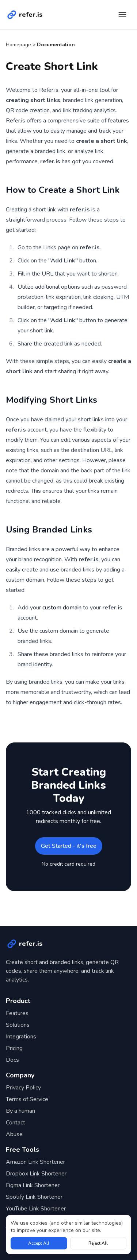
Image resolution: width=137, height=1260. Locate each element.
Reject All (98, 1243)
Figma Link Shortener (33, 1185)
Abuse (14, 1134)
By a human (20, 1111)
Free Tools (22, 1149)
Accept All (38, 1243)
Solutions (18, 1025)
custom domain (61, 608)
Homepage (18, 44)
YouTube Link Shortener (36, 1209)
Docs (12, 1060)
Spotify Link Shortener (34, 1197)
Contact (15, 1123)
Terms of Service (27, 1099)
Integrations (21, 1037)
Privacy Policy (23, 1088)
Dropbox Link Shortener (36, 1174)
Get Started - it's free (68, 846)
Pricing (14, 1048)
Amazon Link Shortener (35, 1162)
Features (17, 1013)
